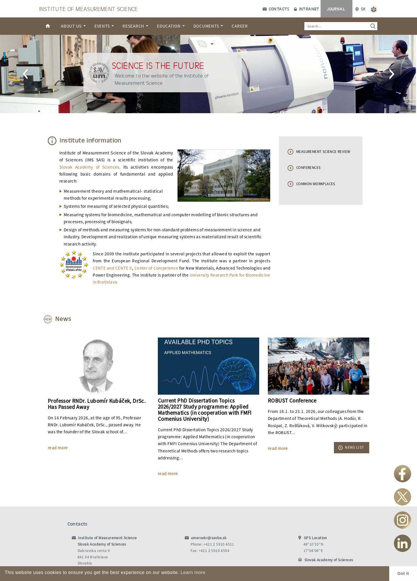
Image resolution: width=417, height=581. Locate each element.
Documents (208, 26)
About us (73, 26)
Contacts (276, 8)
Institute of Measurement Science (88, 8)
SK (360, 8)
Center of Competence (156, 268)
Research (135, 26)
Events (104, 26)
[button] (25, 74)
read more (58, 447)
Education (171, 26)
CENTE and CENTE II (112, 268)
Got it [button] (403, 573)
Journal (336, 8)
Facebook (402, 473)
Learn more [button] (192, 572)
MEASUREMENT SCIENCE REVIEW (323, 151)
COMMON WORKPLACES (315, 183)
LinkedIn (402, 543)
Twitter (402, 497)
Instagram (402, 520)
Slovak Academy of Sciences (89, 167)
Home (47, 26)
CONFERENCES (308, 167)
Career (240, 26)
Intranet (306, 8)
